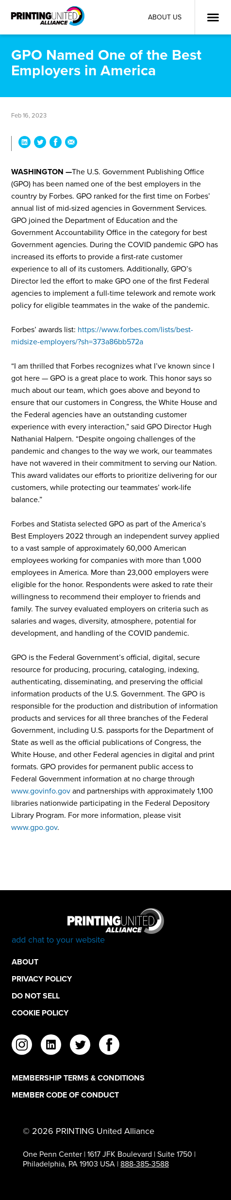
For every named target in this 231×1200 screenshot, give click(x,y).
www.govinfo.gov (40, 790)
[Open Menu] (213, 17)
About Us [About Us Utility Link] (165, 17)
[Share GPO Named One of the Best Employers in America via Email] (71, 143)
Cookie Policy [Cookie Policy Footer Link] (40, 1012)
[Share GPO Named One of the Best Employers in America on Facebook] (56, 143)
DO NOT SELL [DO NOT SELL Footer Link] (36, 995)
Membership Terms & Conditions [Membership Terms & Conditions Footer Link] (78, 1077)
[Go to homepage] (115, 927)
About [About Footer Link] (25, 961)
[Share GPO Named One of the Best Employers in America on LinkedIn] (24, 143)
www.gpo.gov (34, 827)
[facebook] (109, 1046)
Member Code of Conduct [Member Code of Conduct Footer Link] (65, 1094)
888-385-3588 (144, 1163)
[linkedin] (51, 1046)
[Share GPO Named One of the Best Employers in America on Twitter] (40, 143)
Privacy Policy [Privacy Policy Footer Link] (42, 978)
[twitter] (80, 1046)
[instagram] (22, 1046)
